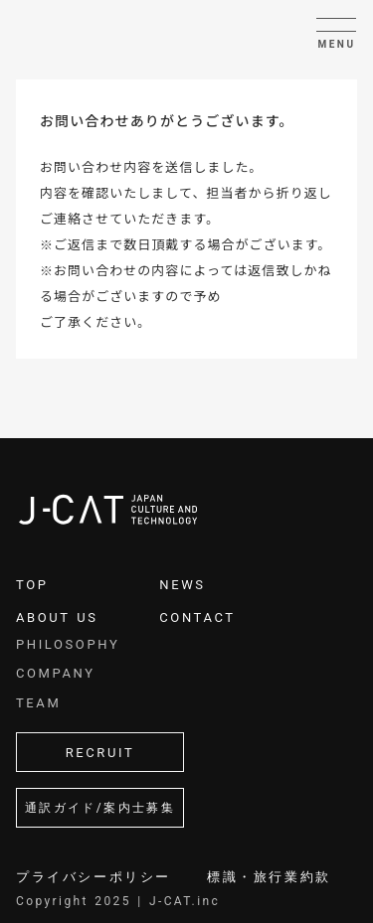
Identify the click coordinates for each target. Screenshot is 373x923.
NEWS (182, 584)
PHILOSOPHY (67, 644)
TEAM (38, 702)
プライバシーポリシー (93, 876)
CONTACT (197, 617)
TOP (32, 584)
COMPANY (55, 673)
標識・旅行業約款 (269, 876)
